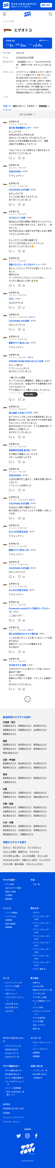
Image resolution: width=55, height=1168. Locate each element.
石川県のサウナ (40, 763)
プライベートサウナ (34, 863)
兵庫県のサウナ (9, 796)
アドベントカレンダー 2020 (41, 950)
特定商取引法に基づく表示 (13, 1108)
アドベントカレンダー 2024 (41, 924)
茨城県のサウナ (9, 744)
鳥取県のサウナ (9, 807)
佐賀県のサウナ (25, 825)
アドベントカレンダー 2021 (41, 944)
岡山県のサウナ (40, 807)
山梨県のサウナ (25, 767)
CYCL (11, 298)
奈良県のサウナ (25, 796)
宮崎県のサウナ (40, 830)
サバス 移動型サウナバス (42, 1002)
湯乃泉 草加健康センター (20, 127)
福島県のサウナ (9, 733)
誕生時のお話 (10, 1049)
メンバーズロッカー (41, 1049)
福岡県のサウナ (9, 825)
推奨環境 (6, 1104)
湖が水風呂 (19, 863)
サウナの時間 (38, 1021)
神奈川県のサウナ (10, 752)
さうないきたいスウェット (14, 999)
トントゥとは (10, 916)
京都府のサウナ (25, 792)
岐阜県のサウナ (9, 777)
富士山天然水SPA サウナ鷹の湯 (23, 633)
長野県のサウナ (40, 767)
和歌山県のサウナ (41, 796)
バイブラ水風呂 (28, 855)
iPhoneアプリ (10, 1053)
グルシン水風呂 (9, 851)
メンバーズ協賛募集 (13, 1088)
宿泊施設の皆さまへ (13, 1074)
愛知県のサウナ (40, 777)
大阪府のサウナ (40, 792)
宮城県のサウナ (9, 729)
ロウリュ (7, 847)
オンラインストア (12, 982)
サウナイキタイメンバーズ (42, 1044)
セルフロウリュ (19, 847)
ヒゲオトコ (23, 30)
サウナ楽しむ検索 (40, 997)
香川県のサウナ (9, 815)
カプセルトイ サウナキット (42, 1012)
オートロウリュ (34, 847)
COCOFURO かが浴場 (24, 57)
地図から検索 (10, 891)
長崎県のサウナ (40, 825)
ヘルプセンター (39, 1070)
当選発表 (8, 920)
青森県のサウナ (25, 725)
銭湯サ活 (32, 317)
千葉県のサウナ (25, 748)
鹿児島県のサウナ (10, 834)
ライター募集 (38, 969)
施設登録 (8, 899)
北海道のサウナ (9, 725)
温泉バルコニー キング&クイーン (24, 264)
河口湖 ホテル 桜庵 (17, 664)
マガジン (36, 912)
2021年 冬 (9, 1011)
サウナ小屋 (7, 863)
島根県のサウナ (25, 807)
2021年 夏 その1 (11, 1003)
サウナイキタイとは (13, 1046)
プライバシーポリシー (12, 1121)
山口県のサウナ (25, 811)
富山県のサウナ (25, 763)
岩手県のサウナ (40, 725)
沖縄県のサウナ (26, 834)
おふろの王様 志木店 (18, 531)
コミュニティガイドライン (13, 1117)
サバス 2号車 (38, 1007)
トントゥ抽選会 (11, 912)
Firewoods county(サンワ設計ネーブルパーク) (29, 610)
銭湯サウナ (23, 851)
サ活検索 (8, 895)
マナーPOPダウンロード (14, 1081)
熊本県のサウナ (9, 830)
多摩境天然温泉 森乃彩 (19, 450)
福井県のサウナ (9, 767)
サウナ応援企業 (39, 1017)
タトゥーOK (42, 855)
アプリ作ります (39, 993)
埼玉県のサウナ (9, 748)
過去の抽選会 (10, 923)
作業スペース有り (29, 859)
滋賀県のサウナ (9, 792)
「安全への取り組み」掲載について (14, 1093)
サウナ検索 (9, 884)
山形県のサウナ (40, 729)
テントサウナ (45, 859)
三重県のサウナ (9, 781)
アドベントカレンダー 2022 (41, 937)
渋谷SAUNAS (15, 171)
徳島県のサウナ (40, 811)
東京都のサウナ (40, 748)
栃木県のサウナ (25, 744)
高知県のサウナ (40, 815)
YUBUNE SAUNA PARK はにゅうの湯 (26, 361)
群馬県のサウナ (40, 744)
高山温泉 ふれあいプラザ (20, 412)
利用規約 (6, 1113)
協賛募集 (8, 927)
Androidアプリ (11, 1056)
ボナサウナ (34, 851)
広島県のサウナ (9, 811)
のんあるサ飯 (38, 986)
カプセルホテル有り (11, 859)
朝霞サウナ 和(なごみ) (19, 342)
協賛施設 (36, 1052)
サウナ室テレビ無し (11, 855)
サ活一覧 (36, 884)
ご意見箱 (36, 1078)
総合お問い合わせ (40, 1074)
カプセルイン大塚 (17, 217)
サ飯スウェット (11, 993)
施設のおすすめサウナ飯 (42, 990)
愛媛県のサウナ (25, 815)
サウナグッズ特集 (12, 986)
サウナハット (10, 990)
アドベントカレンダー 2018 (41, 964)
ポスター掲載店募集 (13, 1078)
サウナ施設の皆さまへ (14, 1070)
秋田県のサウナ (25, 729)
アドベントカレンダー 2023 (41, 931)
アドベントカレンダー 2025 (41, 918)
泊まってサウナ (39, 1025)
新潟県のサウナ (9, 763)
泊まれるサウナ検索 (13, 888)
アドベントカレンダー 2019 (41, 957)
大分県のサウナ (25, 830)
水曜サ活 (30, 357)
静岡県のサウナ (25, 777)
